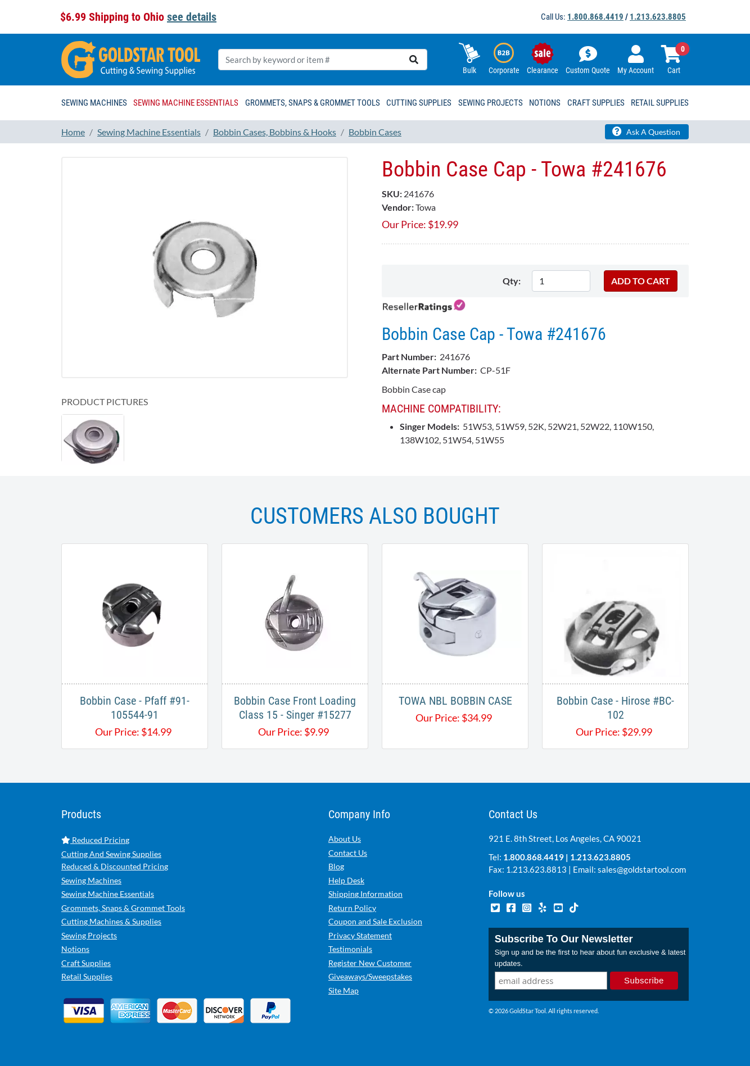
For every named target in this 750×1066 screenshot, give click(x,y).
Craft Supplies (86, 963)
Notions (75, 949)
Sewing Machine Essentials (107, 894)
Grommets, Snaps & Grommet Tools (123, 908)
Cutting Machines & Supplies (111, 921)
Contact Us (347, 853)
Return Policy (352, 908)
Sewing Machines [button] (94, 103)
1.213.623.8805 (658, 17)
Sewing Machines (91, 880)
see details (191, 17)
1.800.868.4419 (595, 17)
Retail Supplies (86, 976)
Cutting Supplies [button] (418, 103)
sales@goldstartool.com (642, 869)
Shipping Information (365, 894)
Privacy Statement (360, 935)
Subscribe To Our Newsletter (564, 939)
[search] (414, 59)
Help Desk (346, 880)
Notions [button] (545, 103)
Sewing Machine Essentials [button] (185, 103)
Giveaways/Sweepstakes (370, 976)
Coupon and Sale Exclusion (375, 921)
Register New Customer (370, 963)
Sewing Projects (89, 935)
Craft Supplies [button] (596, 103)
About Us (344, 838)
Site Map (343, 990)
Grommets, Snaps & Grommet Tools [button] (312, 103)
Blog (336, 866)
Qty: (512, 280)
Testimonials (350, 949)
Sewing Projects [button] (490, 103)
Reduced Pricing (95, 840)
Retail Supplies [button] (660, 103)
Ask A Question (646, 131)
